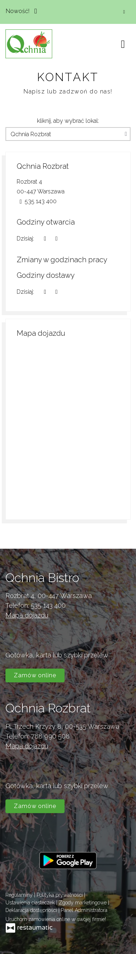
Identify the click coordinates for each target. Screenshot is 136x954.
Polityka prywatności (60, 895)
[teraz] (45, 238)
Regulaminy (19, 895)
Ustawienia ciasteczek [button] (30, 902)
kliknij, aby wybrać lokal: (68, 120)
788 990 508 (50, 736)
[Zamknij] (124, 12)
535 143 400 (48, 605)
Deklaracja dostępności (31, 910)
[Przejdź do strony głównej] (28, 43)
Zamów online (35, 675)
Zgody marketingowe (83, 902)
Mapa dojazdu (26, 615)
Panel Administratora (84, 910)
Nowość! (23, 10)
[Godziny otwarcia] (56, 238)
